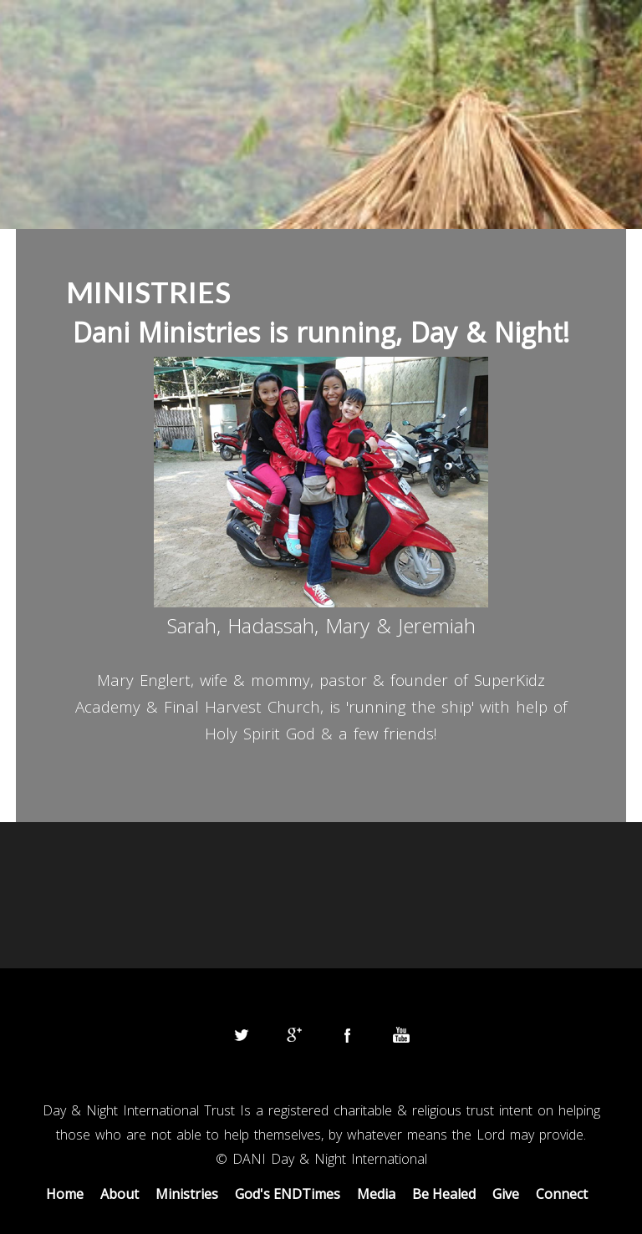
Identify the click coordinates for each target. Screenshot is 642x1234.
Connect (562, 1194)
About (119, 1194)
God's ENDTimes (287, 1194)
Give (505, 1194)
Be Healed (444, 1194)
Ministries (186, 1194)
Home (65, 1194)
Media (376, 1194)
